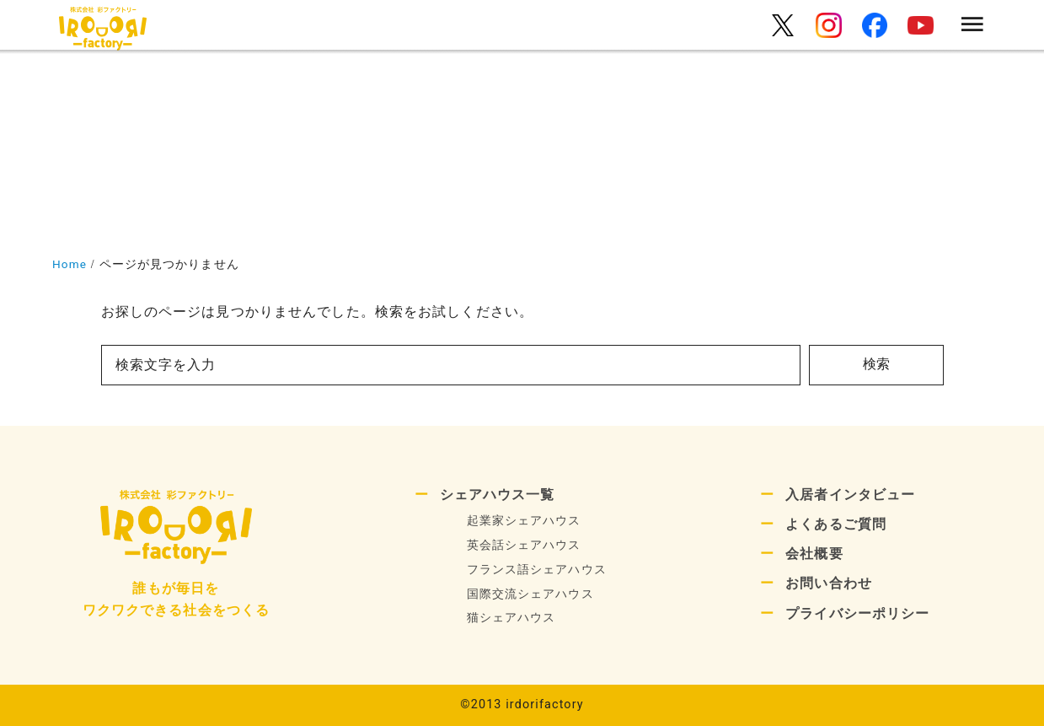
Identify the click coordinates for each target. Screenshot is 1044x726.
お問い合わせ (828, 583)
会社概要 (814, 554)
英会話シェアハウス (524, 545)
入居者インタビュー (850, 495)
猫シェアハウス (511, 617)
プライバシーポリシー (857, 613)
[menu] (973, 26)
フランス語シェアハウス (537, 569)
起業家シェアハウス (524, 521)
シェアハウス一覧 (497, 495)
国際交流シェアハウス (530, 594)
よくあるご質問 (835, 524)
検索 (876, 364)
